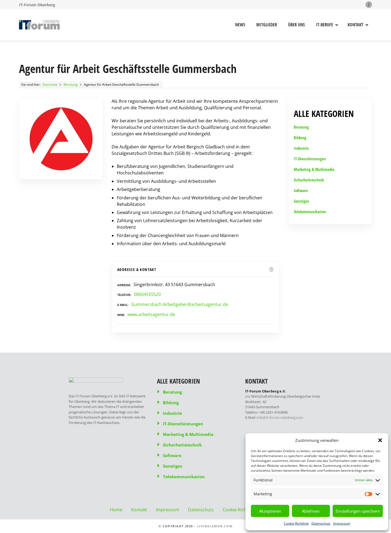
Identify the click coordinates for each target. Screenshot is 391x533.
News (240, 25)
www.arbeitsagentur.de (151, 314)
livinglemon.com (215, 526)
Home (116, 510)
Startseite (50, 84)
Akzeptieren (270, 511)
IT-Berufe (324, 25)
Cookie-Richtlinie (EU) (244, 510)
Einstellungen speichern (358, 511)
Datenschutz (320, 523)
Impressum (341, 523)
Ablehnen (311, 511)
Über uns (296, 25)
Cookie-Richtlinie (296, 523)
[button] (380, 440)
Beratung (71, 84)
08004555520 (147, 294)
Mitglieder (266, 25)
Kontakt (355, 25)
